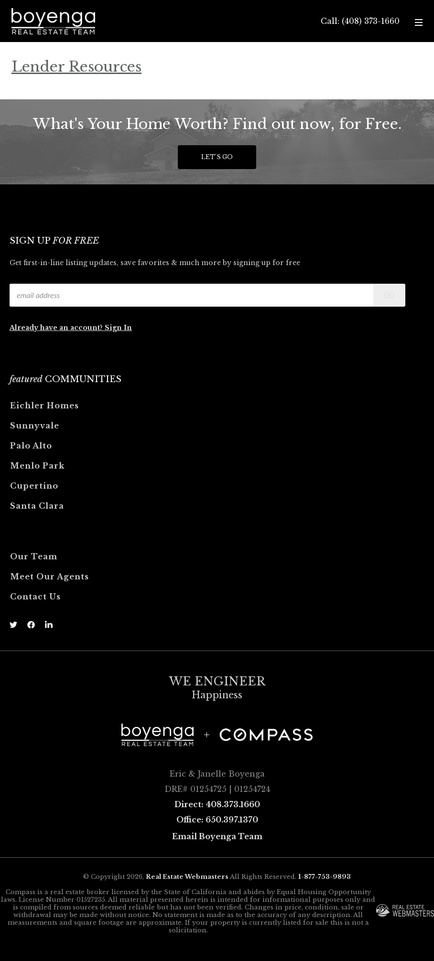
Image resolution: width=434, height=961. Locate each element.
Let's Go (217, 156)
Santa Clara (37, 506)
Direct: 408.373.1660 (217, 804)
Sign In (118, 327)
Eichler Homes (44, 405)
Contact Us (35, 596)
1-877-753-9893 (324, 877)
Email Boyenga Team (217, 836)
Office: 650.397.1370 (217, 819)
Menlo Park (37, 465)
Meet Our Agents (49, 576)
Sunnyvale (34, 425)
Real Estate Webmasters (187, 877)
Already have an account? (57, 327)
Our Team (33, 556)
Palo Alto (31, 445)
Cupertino (34, 486)
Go (389, 295)
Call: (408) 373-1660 (360, 21)
